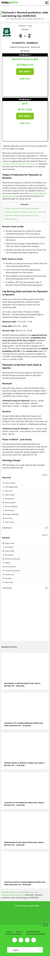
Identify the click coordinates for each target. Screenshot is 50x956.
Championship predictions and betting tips (20, 164)
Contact (9, 931)
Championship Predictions (12, 895)
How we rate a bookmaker (35, 934)
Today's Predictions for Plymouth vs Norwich (21, 208)
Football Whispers (9, 892)
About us (19, 931)
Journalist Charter (33, 931)
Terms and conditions (13, 934)
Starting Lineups (10, 219)
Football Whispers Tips (27, 892)
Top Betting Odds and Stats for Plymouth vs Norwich (24, 212)
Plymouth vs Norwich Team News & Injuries (21, 215)
